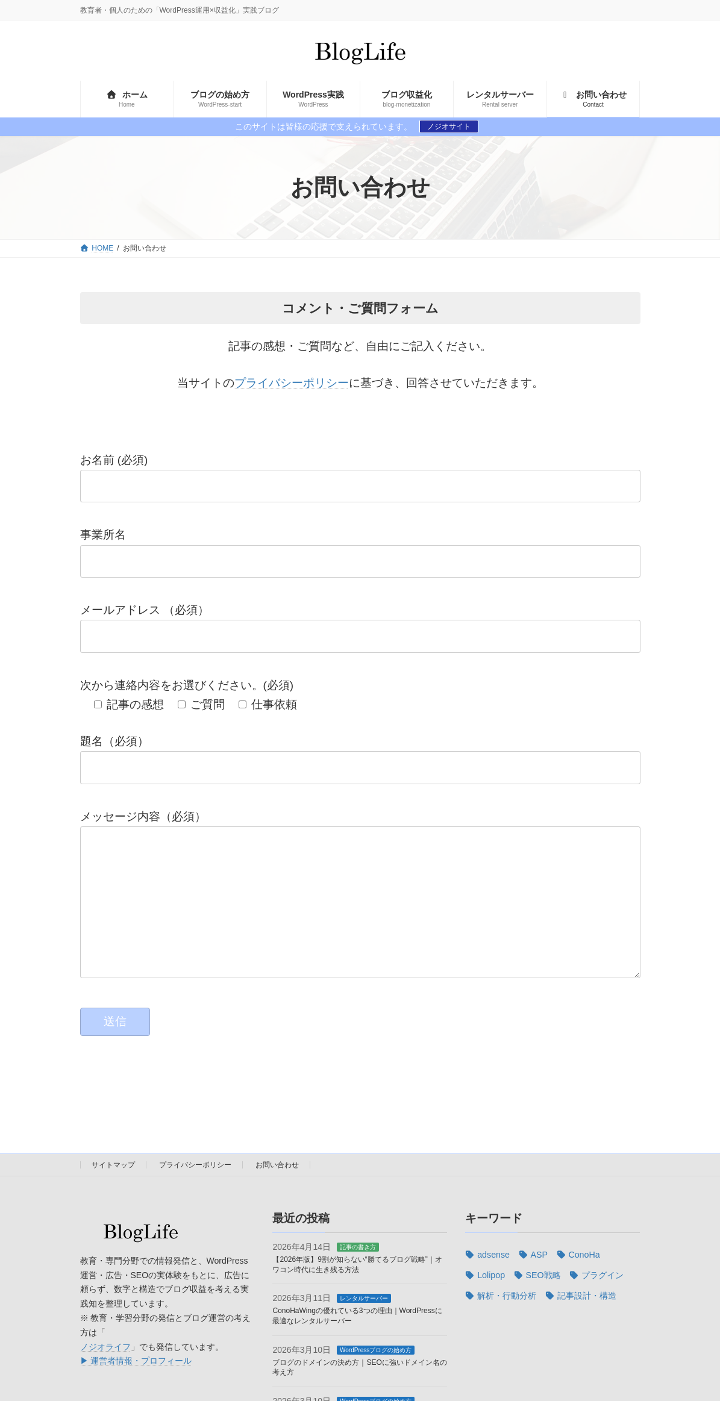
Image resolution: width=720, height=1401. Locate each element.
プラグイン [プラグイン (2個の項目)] (602, 1299)
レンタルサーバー (364, 1322)
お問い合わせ (277, 1189)
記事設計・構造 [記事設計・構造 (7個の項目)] (586, 1320)
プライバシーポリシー (291, 382)
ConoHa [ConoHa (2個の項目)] (583, 1279)
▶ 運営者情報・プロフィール (136, 1385)
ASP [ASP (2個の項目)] (539, 1279)
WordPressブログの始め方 (376, 1373)
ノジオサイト (449, 126)
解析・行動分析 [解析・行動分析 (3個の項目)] (506, 1320)
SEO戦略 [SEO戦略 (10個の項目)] (543, 1299)
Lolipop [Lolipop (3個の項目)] (491, 1299)
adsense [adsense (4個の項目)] (493, 1279)
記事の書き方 (358, 1271)
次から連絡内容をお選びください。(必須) (187, 685)
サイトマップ (113, 1189)
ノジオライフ (105, 1370)
